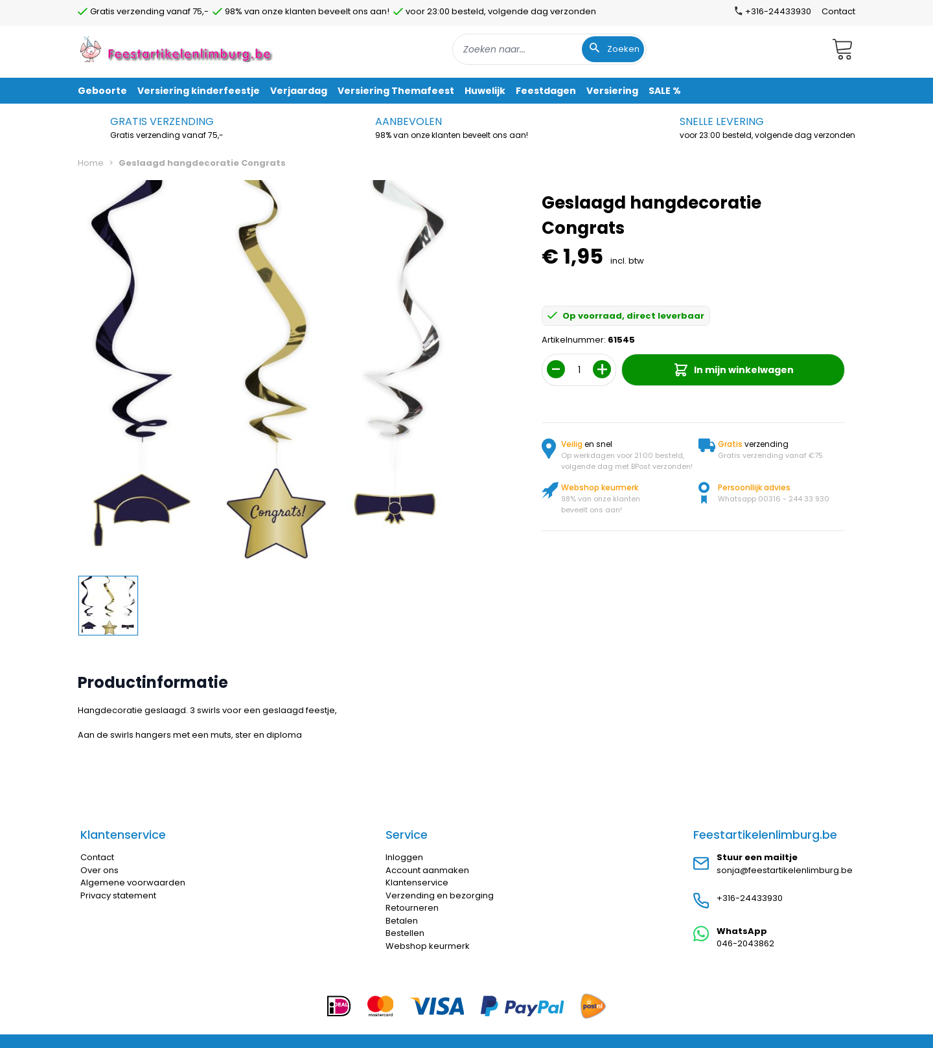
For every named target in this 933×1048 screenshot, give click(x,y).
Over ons (99, 870)
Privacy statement (118, 895)
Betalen (402, 921)
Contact (838, 11)
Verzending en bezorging (440, 895)
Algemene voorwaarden (132, 882)
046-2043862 (745, 943)
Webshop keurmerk (428, 946)
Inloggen (404, 857)
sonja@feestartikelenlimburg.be (785, 870)
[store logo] (177, 49)
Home (91, 163)
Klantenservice (417, 882)
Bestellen (405, 933)
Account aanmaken (427, 870)
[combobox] (549, 49)
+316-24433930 (750, 898)
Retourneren (412, 908)
